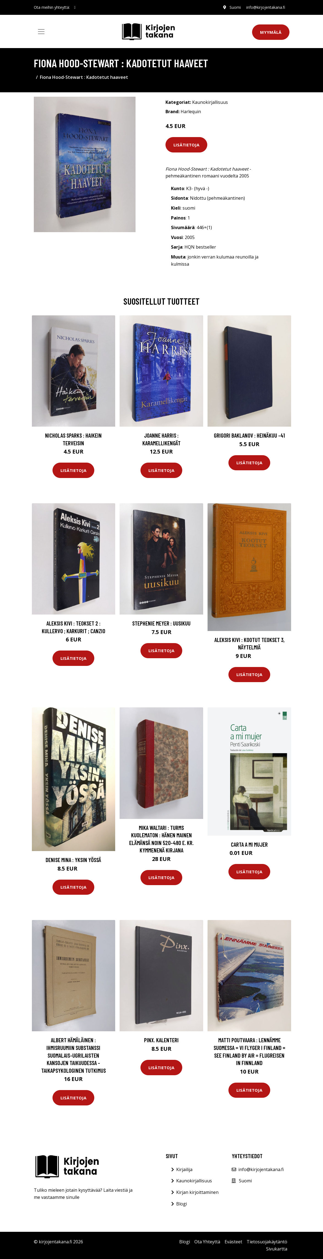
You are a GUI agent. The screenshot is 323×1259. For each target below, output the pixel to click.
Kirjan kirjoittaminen (197, 1192)
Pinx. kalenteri (161, 1039)
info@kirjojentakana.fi (265, 7)
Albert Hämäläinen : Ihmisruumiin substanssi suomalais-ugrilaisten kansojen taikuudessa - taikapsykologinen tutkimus (73, 1055)
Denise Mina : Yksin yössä (73, 859)
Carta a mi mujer (249, 844)
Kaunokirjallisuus (210, 102)
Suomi (235, 7)
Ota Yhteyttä (207, 1242)
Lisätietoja (186, 145)
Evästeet (233, 1242)
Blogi (181, 1204)
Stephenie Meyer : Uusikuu (161, 623)
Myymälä (270, 32)
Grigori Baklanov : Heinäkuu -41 (249, 435)
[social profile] (75, 7)
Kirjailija (184, 1169)
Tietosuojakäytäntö (267, 1242)
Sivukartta (276, 1249)
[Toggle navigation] (41, 31)
